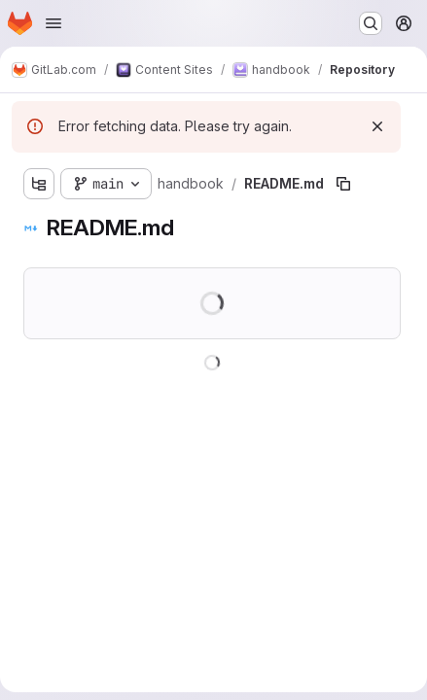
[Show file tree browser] (38, 183)
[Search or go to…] (370, 23)
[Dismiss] (377, 126)
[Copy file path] (343, 183)
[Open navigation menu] (53, 23)
